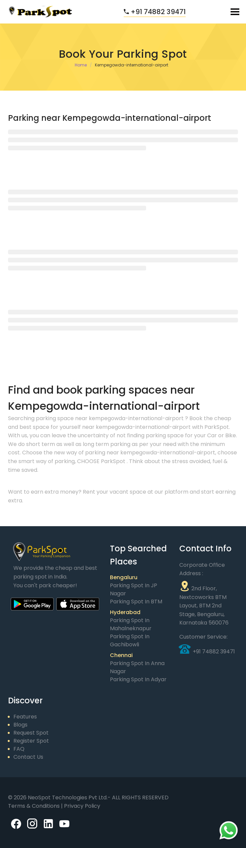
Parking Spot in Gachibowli (129, 640)
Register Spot (31, 741)
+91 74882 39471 (155, 11)
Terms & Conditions (34, 806)
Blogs (20, 725)
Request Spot (31, 733)
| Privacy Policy (80, 806)
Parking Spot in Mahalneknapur (130, 624)
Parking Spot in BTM (136, 601)
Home (81, 65)
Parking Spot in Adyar (138, 679)
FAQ (18, 749)
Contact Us (28, 757)
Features (25, 716)
